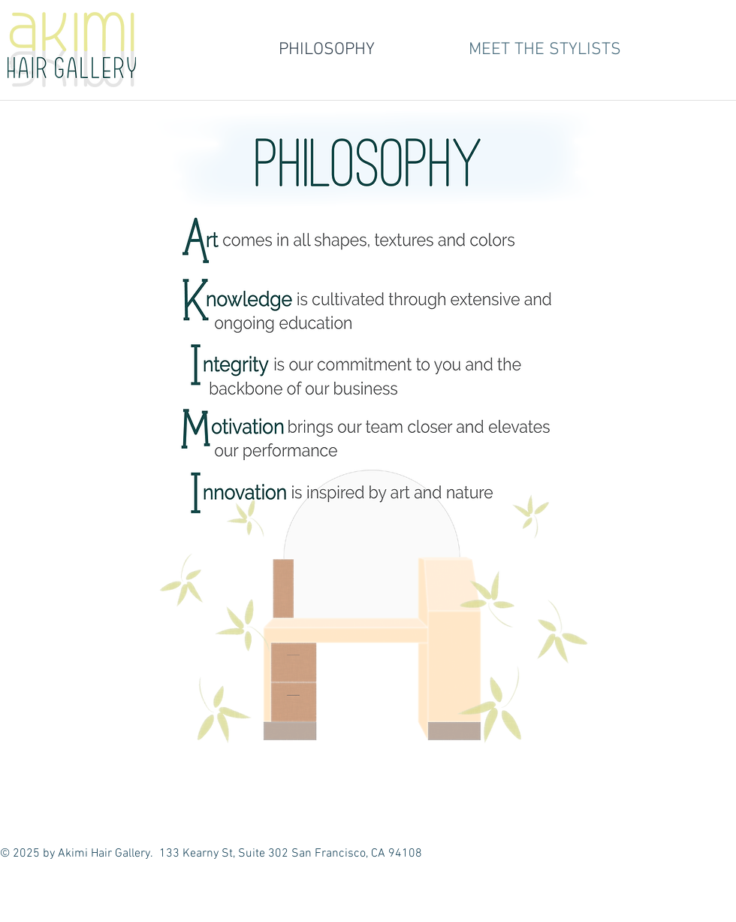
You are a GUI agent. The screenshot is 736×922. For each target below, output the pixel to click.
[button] (544, 49)
